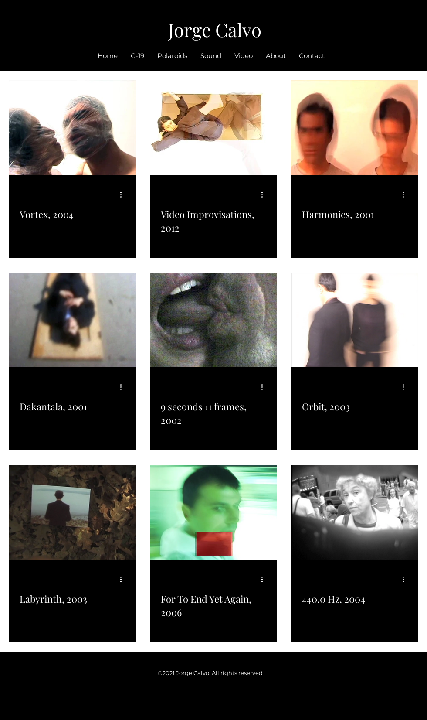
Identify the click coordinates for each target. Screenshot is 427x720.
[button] (243, 56)
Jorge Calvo (214, 29)
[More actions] (124, 194)
